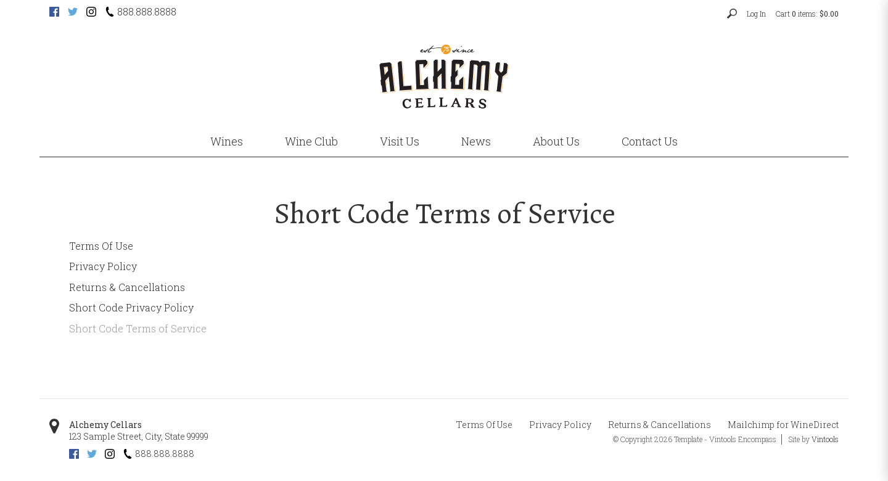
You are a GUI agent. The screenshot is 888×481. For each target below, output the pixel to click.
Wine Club (311, 141)
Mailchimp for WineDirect (783, 424)
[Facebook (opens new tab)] (54, 13)
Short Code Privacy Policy (131, 307)
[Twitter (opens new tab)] (73, 13)
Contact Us (650, 141)
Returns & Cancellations (127, 287)
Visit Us (399, 141)
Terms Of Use (101, 245)
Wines (226, 141)
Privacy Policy (103, 266)
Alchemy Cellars (105, 424)
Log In (756, 13)
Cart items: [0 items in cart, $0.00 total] (807, 13)
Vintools (825, 439)
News (476, 141)
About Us (556, 141)
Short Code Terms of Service (138, 328)
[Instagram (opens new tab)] (91, 13)
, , (138, 436)
